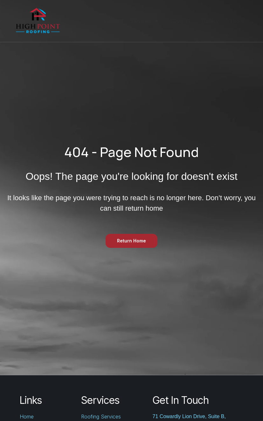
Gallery (210, 21)
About (237, 21)
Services (144, 21)
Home (111, 21)
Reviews (180, 21)
